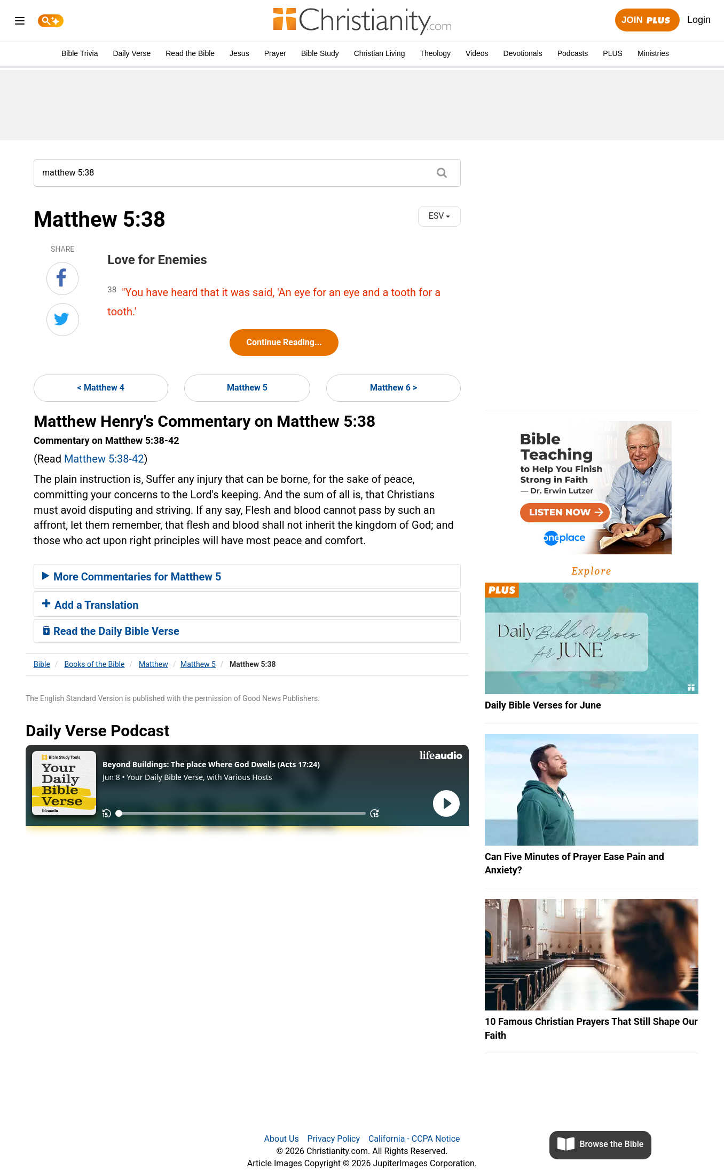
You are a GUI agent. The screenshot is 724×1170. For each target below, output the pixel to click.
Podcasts (572, 53)
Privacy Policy (334, 1139)
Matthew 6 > (393, 388)
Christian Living (379, 53)
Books (95, 664)
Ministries (653, 53)
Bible (42, 664)
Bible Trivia (79, 53)
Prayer (275, 53)
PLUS (613, 53)
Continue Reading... (283, 342)
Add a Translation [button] (90, 605)
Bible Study (320, 53)
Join (647, 20)
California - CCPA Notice (414, 1139)
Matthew (153, 664)
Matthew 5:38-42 (104, 458)
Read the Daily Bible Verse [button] (110, 631)
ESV (440, 216)
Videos (477, 53)
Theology (435, 53)
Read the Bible (190, 53)
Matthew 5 (247, 388)
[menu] (20, 22)
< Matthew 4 (100, 388)
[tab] (247, 576)
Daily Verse (132, 53)
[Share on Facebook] (62, 278)
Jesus (239, 53)
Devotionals (522, 53)
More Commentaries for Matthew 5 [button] (131, 576)
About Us (281, 1139)
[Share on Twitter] (62, 319)
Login (699, 19)
